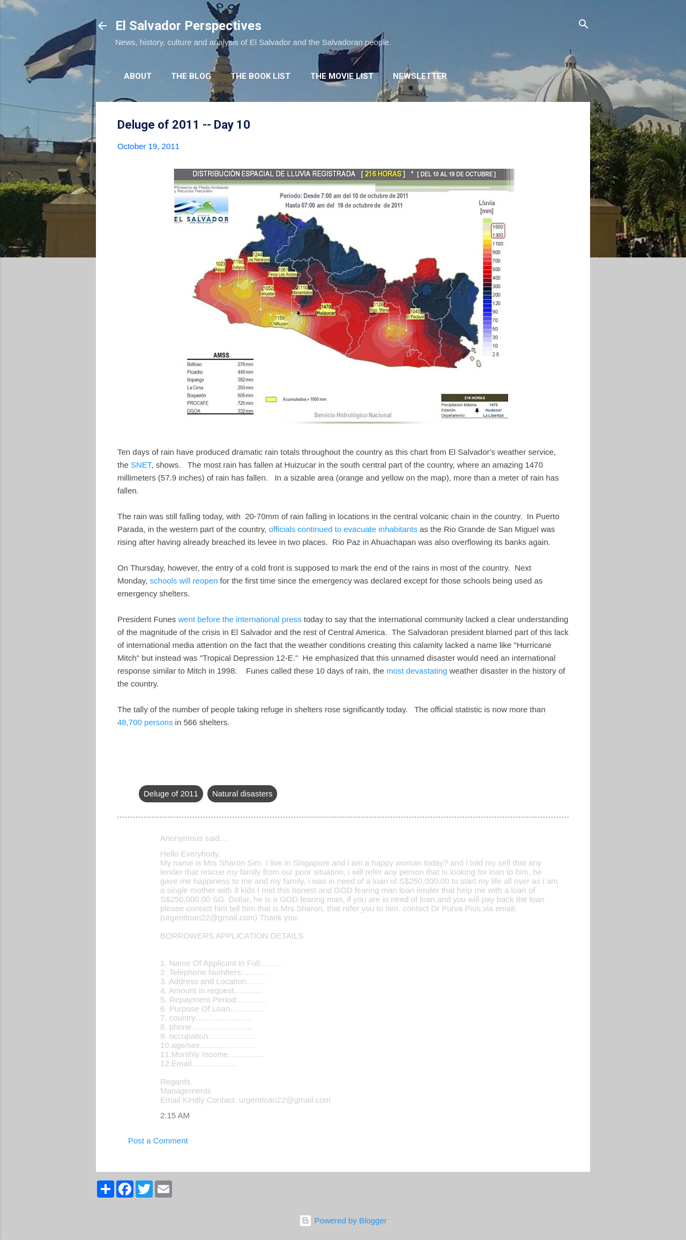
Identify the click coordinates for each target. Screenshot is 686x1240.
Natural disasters (242, 793)
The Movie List (342, 76)
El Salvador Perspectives (188, 25)
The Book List (260, 76)
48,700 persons (145, 722)
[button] (562, 125)
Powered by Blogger (342, 1220)
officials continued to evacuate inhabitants (343, 529)
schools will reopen (184, 580)
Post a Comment (158, 1140)
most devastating (416, 670)
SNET (141, 464)
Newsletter (420, 76)
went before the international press (239, 619)
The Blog (191, 76)
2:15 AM (175, 1115)
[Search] (583, 25)
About (138, 76)
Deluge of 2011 (171, 793)
